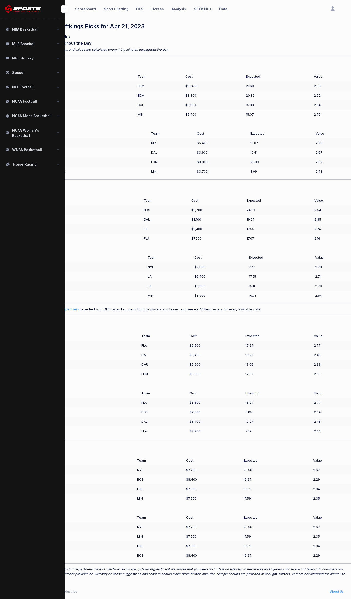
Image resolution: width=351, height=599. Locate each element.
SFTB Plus (202, 9)
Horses (157, 9)
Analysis (179, 9)
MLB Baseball (23, 44)
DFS (139, 9)
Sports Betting (116, 9)
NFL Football (23, 87)
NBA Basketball (25, 29)
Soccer (18, 72)
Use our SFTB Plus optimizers (87, 309)
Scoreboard (85, 9)
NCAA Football (24, 101)
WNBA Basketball (27, 150)
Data (223, 9)
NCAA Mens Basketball (31, 116)
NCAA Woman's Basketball (25, 132)
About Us (337, 591)
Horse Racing (25, 164)
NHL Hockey (23, 58)
